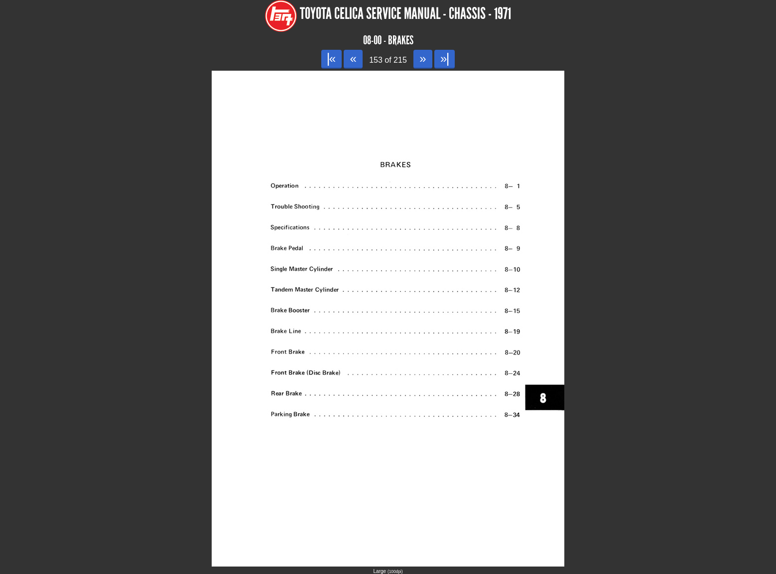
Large (388, 571)
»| (444, 58)
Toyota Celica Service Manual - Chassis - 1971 (405, 13)
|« (331, 58)
